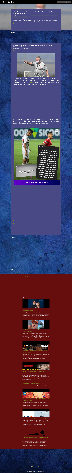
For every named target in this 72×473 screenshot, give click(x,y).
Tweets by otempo (15, 272)
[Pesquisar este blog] (65, 2)
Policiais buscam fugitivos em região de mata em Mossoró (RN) (34, 418)
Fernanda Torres (41, 15)
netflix (51, 15)
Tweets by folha (25, 276)
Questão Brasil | (9, 2)
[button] (14, 50)
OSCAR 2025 (55, 15)
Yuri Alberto (31, 82)
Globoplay (46, 15)
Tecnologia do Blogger (36, 466)
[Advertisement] (36, 287)
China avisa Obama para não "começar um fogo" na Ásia (32, 383)
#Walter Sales (34, 15)
